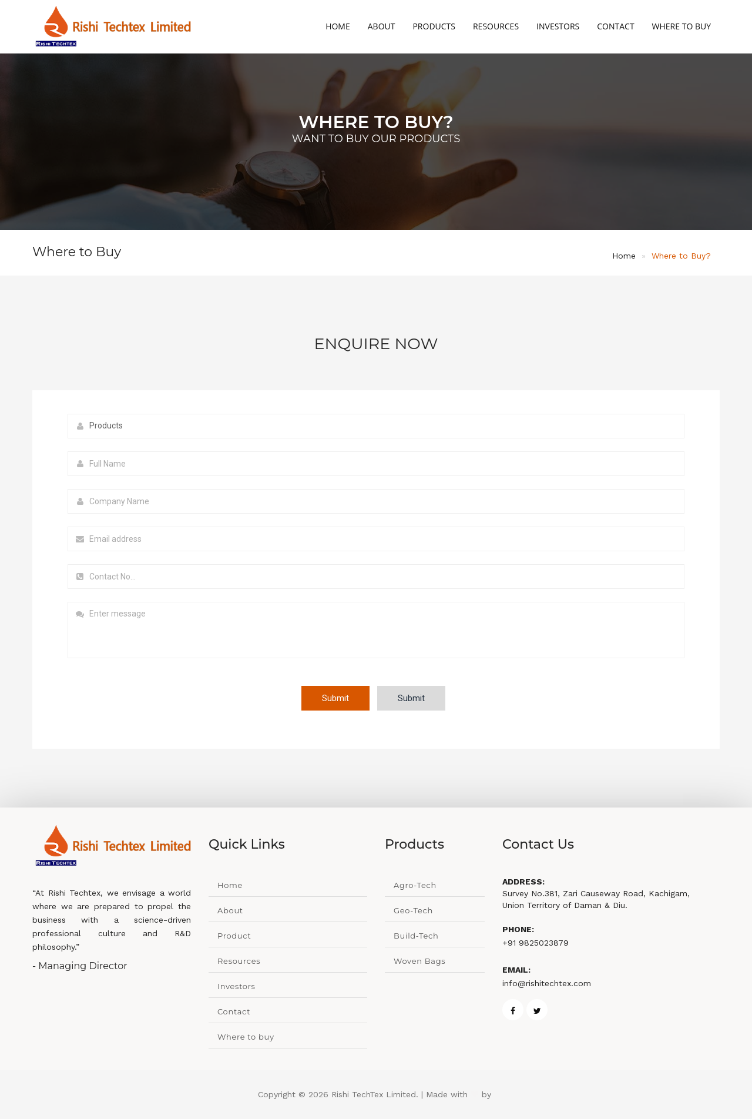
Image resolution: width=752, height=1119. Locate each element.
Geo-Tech (413, 910)
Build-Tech (416, 935)
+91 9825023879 (535, 942)
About (381, 26)
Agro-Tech (415, 885)
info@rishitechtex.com (546, 983)
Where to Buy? (681, 255)
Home (337, 26)
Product (234, 935)
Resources (496, 26)
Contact (615, 26)
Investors (557, 26)
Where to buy (245, 1036)
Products (433, 26)
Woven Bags (419, 961)
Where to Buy (681, 26)
